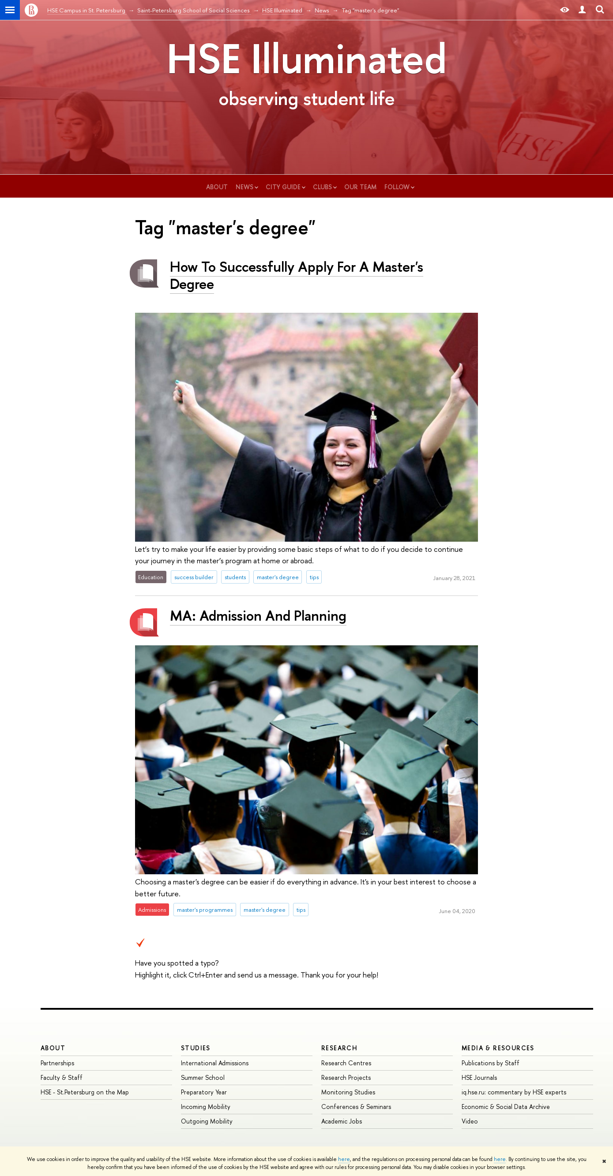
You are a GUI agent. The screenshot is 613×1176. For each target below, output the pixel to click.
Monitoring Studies (348, 1092)
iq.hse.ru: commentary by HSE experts (514, 1092)
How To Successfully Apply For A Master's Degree (296, 275)
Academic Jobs (341, 1121)
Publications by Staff (490, 1063)
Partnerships (57, 1063)
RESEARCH (339, 1048)
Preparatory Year (204, 1092)
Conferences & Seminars (356, 1106)
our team (360, 187)
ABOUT (53, 1048)
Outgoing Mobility (207, 1121)
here (344, 1159)
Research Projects (346, 1077)
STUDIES (196, 1048)
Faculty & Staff (62, 1077)
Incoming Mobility (205, 1106)
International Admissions (214, 1063)
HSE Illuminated (306, 58)
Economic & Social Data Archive (506, 1106)
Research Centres (346, 1063)
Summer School (203, 1077)
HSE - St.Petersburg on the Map (85, 1092)
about (217, 187)
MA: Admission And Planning (258, 615)
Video (470, 1121)
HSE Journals (479, 1077)
